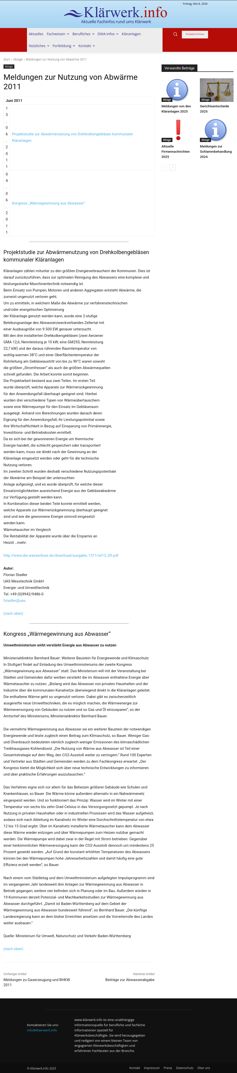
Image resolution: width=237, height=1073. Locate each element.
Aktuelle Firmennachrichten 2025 (175, 150)
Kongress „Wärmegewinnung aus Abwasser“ (48, 203)
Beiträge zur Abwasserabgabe (130, 980)
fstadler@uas (14, 600)
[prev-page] (165, 166)
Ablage (18, 59)
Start (6, 59)
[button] (175, 34)
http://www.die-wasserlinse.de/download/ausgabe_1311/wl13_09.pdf (60, 555)
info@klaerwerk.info (42, 1030)
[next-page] (172, 166)
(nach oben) (13, 613)
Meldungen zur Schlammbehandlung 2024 (215, 150)
